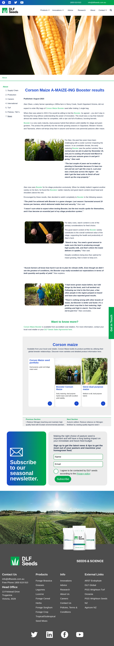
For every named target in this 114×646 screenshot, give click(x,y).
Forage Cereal (43, 598)
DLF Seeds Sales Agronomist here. (58, 330)
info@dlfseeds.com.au (97, 2)
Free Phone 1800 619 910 (15, 582)
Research (65, 589)
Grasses (40, 585)
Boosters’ (54, 190)
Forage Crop (42, 612)
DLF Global (90, 585)
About (4, 78)
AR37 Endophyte (93, 580)
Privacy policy (83, 473)
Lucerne (40, 594)
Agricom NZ (91, 607)
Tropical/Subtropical (45, 616)
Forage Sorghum (44, 607)
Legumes (40, 589)
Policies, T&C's (14, 112)
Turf (9, 108)
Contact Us (65, 603)
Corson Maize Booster (55, 108)
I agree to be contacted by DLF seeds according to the (78, 472)
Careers (11, 99)
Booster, (77, 113)
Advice (63, 585)
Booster (27, 123)
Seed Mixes (41, 621)
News (10, 116)
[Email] (78, 464)
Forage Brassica (44, 580)
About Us (64, 594)
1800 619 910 (75, 2)
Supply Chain (13, 90)
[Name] (78, 457)
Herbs (39, 603)
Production (12, 95)
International (13, 103)
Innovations (66, 580)
